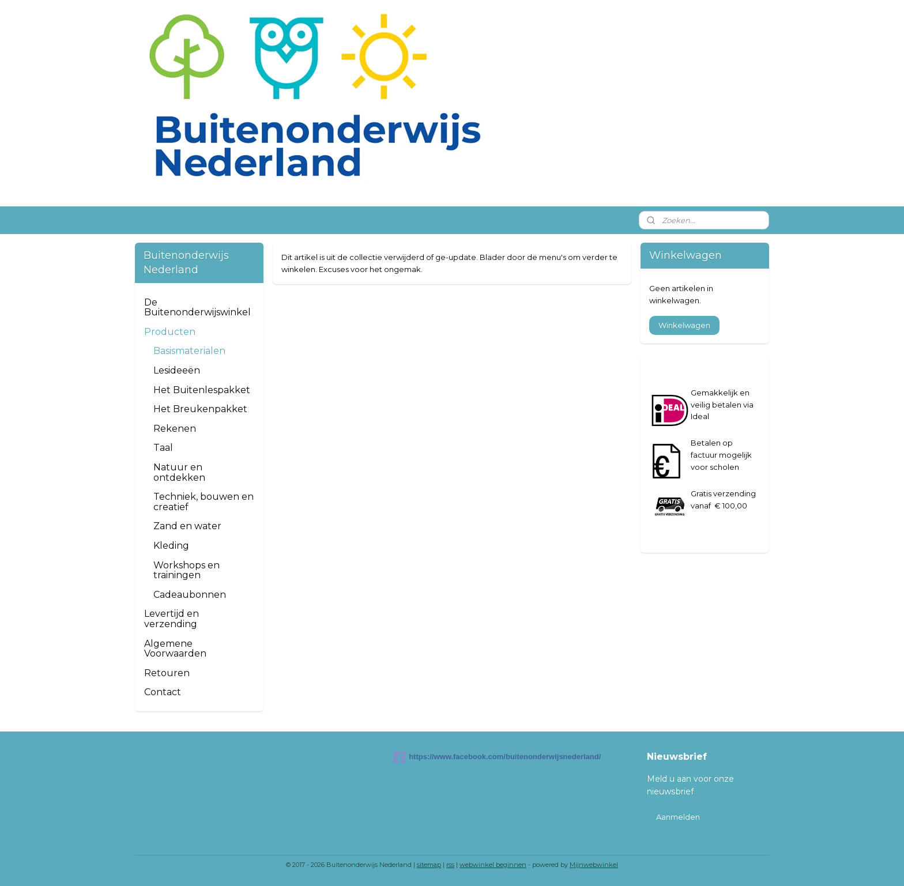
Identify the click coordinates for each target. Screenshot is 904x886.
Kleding (171, 545)
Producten (169, 331)
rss (450, 865)
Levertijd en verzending (171, 618)
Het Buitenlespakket (201, 389)
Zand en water (187, 526)
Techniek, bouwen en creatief (203, 501)
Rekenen (174, 428)
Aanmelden (678, 816)
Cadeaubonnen (189, 594)
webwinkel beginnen (492, 865)
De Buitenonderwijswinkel (197, 307)
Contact (162, 692)
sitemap (429, 865)
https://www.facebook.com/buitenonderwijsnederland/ (452, 757)
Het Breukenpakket (200, 409)
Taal (163, 447)
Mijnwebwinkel (594, 865)
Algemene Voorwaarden (175, 648)
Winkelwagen (684, 325)
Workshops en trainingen (186, 570)
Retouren (167, 673)
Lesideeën (176, 370)
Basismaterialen (189, 350)
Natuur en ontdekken (179, 472)
